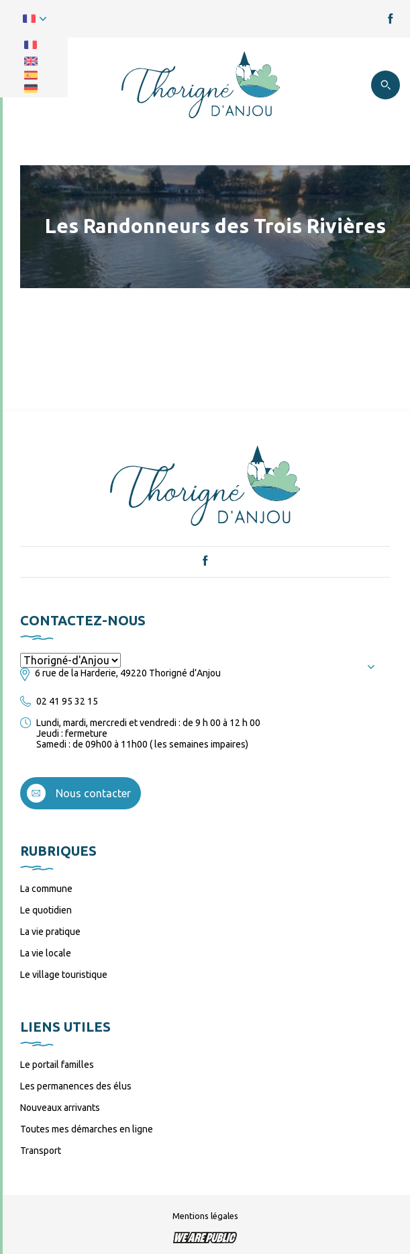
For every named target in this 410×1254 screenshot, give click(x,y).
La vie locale (45, 953)
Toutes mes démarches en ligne (86, 1129)
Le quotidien (46, 910)
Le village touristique (63, 974)
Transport (40, 1150)
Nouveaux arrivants (60, 1107)
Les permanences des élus (76, 1086)
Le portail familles (57, 1064)
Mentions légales (205, 1215)
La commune (46, 888)
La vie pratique (50, 931)
